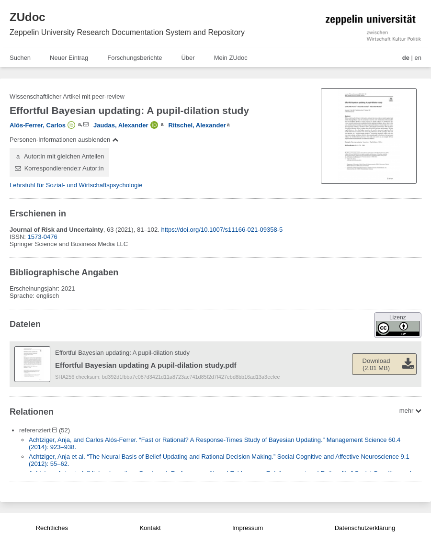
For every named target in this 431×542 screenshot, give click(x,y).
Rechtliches (52, 527)
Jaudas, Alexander (120, 125)
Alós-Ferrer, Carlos (38, 125)
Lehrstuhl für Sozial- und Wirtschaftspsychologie (76, 185)
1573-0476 (42, 236)
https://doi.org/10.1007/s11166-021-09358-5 (222, 229)
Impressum (247, 527)
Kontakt (149, 527)
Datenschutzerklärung (365, 527)
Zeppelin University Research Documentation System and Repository (127, 32)
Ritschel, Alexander (197, 125)
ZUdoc (27, 17)
